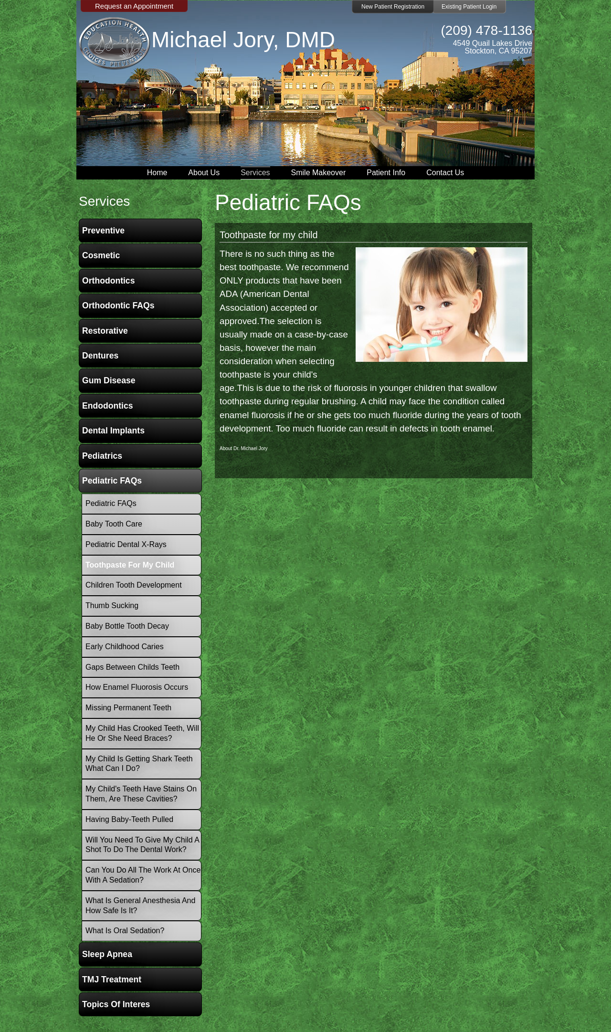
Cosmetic (101, 255)
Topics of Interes (116, 1004)
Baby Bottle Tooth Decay (127, 626)
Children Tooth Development (133, 585)
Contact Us (445, 172)
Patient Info (386, 172)
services (104, 201)
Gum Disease (108, 380)
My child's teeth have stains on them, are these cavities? (141, 794)
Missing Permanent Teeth (128, 708)
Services (255, 172)
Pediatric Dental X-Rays (126, 544)
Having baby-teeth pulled (129, 819)
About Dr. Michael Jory (244, 448)
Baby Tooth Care (113, 524)
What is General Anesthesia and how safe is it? (140, 905)
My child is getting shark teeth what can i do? (139, 764)
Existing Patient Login (469, 6)
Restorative (105, 331)
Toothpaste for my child (269, 235)
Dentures (100, 355)
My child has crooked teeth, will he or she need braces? (142, 733)
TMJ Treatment (111, 979)
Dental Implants (113, 430)
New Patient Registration (392, 6)
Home (157, 172)
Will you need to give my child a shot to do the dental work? (142, 845)
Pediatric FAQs (112, 480)
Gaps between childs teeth (132, 667)
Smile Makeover (318, 172)
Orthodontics (108, 280)
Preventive (103, 230)
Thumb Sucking (111, 605)
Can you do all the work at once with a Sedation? (142, 875)
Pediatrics (102, 456)
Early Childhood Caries (124, 646)
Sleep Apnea (107, 954)
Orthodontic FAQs (118, 305)
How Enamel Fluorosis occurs (136, 687)
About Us (204, 172)
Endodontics (107, 406)
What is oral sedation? (124, 931)
